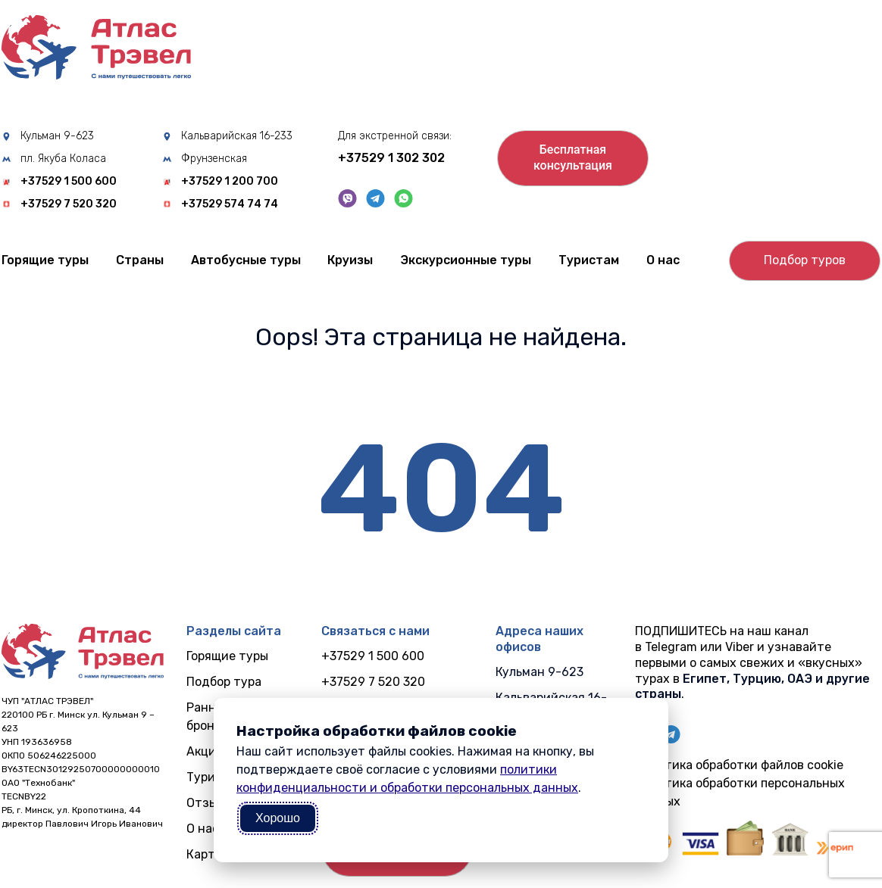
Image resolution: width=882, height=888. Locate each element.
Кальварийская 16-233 (236, 136)
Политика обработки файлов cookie (739, 765)
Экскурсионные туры (465, 260)
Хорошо (277, 818)
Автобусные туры (246, 260)
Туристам (588, 260)
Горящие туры (45, 260)
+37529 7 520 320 (68, 204)
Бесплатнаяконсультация (572, 157)
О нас (663, 260)
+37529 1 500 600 (68, 182)
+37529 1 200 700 (229, 182)
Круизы (350, 260)
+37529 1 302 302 (391, 158)
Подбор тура (223, 682)
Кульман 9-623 (57, 136)
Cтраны (140, 260)
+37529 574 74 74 (229, 204)
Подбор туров (805, 260)
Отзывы (209, 803)
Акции (205, 751)
